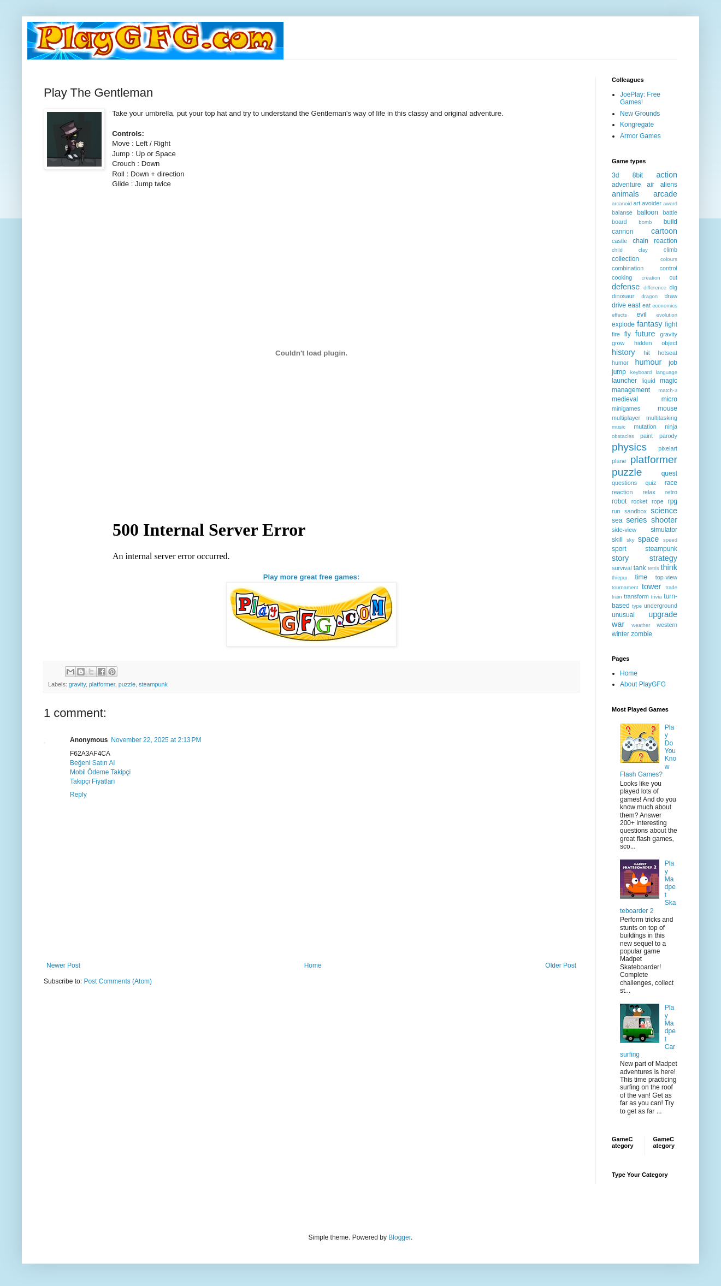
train (617, 597)
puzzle (127, 684)
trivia (656, 597)
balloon (647, 212)
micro (669, 399)
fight (671, 324)
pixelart (667, 448)
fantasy (649, 323)
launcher (624, 380)
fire (616, 334)
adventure (626, 184)
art (637, 203)
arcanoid (622, 203)
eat (646, 305)
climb (670, 249)
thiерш (620, 577)
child (617, 250)
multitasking (661, 417)
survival (622, 568)
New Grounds (640, 113)
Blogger (399, 1237)
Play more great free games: (311, 577)
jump (619, 372)
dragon (649, 296)
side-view (624, 529)
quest (669, 473)
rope (658, 501)
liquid (648, 380)
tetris (653, 568)
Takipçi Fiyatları (92, 781)
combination (627, 268)
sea (617, 520)
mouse (667, 408)
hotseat (667, 352)
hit (646, 352)
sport (619, 549)
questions (624, 482)
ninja (671, 426)
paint (646, 435)
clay (643, 250)
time (641, 577)
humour (648, 362)
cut (673, 277)
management (631, 390)
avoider (651, 203)
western (667, 624)
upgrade (662, 614)
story (620, 558)
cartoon (664, 231)
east (634, 305)
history (623, 352)
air (650, 184)
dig (673, 287)
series (636, 519)
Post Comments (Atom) (118, 981)
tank (640, 568)
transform (636, 596)
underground (660, 605)
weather (640, 625)
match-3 (667, 390)
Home (313, 965)
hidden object (655, 343)
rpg (672, 501)
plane (619, 461)
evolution (667, 315)
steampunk (153, 684)
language (666, 372)
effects (619, 315)
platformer (102, 684)
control (668, 268)
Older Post (560, 965)
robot (619, 501)
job (673, 362)
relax (648, 492)
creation (651, 278)
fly (627, 334)
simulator (664, 530)
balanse (622, 212)
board (619, 221)
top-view (666, 577)
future (645, 333)
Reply (78, 794)
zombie (641, 634)
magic (668, 380)
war (618, 624)
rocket (639, 501)
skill (617, 539)
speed (670, 540)
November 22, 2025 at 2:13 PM (156, 740)
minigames (626, 408)
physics (629, 447)
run (616, 511)
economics (664, 306)
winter (620, 634)
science (664, 510)
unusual (623, 615)
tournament (625, 587)
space (648, 539)
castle (619, 241)
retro (671, 492)
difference (654, 288)
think (669, 567)
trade (671, 587)
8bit (638, 175)
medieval (625, 399)
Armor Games (640, 136)
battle (670, 212)
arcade (665, 193)
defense (626, 286)
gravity (77, 684)
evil (642, 314)
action (667, 174)
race (671, 483)
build (670, 222)
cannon (622, 231)
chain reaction (655, 241)
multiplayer (626, 417)
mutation (645, 426)
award (670, 203)
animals (625, 193)
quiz (651, 482)
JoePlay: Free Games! (640, 98)
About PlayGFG (643, 684)
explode (623, 324)
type (637, 606)
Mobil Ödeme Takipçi (100, 772)
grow (618, 343)
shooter (664, 519)
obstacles (623, 436)
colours (668, 259)
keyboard (641, 372)
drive (619, 305)
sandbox (635, 511)
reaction (622, 492)
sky (630, 540)
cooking (622, 277)
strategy (663, 558)
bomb (645, 222)
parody (668, 435)
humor (620, 362)
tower (651, 586)
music (618, 427)
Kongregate (637, 124)
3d (615, 175)
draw (671, 296)
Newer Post (63, 965)
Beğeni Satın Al (92, 763)
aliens (668, 184)
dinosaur (623, 296)
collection (625, 259)
